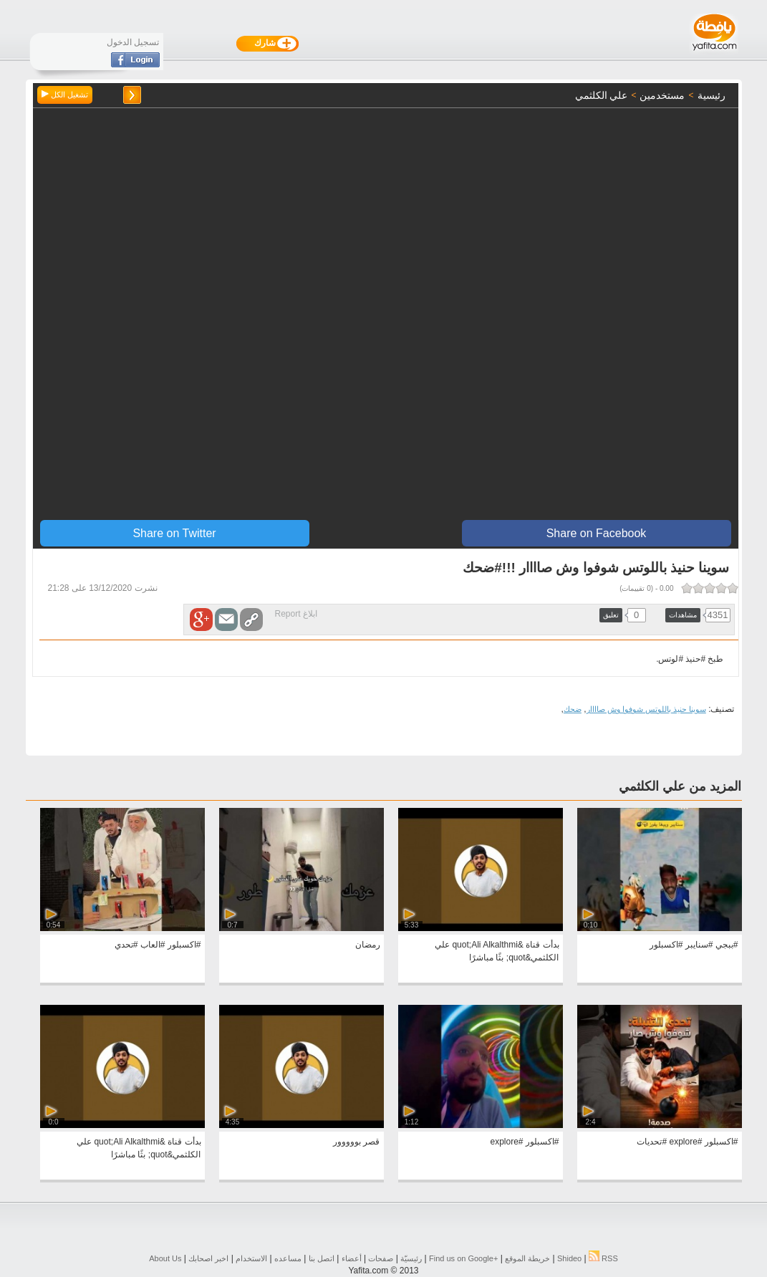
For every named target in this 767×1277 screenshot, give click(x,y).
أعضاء (352, 1258)
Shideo (569, 1258)
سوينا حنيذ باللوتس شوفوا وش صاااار (646, 709)
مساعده (288, 1258)
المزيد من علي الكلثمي (680, 786)
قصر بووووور (356, 1142)
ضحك (573, 709)
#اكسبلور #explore (524, 1142)
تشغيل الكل (65, 94)
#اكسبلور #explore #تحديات (687, 1142)
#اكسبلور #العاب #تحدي (158, 945)
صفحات (380, 1258)
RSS (603, 1258)
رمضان (367, 945)
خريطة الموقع (527, 1258)
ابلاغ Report (296, 614)
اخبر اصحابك (208, 1258)
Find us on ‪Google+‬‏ (463, 1258)
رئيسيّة (411, 1258)
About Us (165, 1258)
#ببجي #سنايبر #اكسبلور (694, 945)
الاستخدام (251, 1258)
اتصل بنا (321, 1258)
